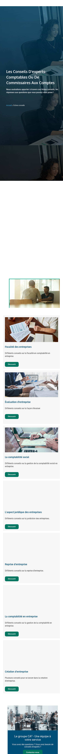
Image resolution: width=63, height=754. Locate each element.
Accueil (9, 105)
